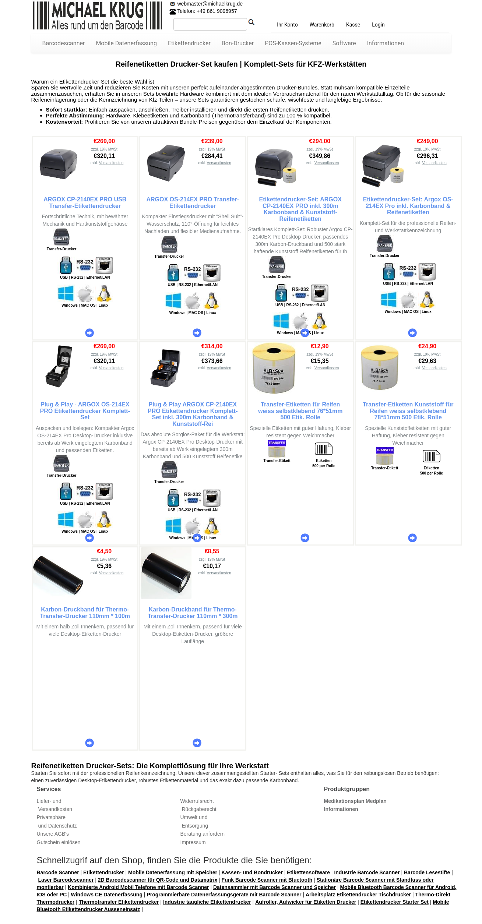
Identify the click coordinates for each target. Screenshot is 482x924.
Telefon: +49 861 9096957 (203, 11)
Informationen (385, 43)
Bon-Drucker (238, 43)
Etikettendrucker (189, 43)
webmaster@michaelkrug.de (209, 4)
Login (378, 25)
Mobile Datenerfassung (126, 43)
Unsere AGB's (53, 834)
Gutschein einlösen (59, 842)
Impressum (193, 842)
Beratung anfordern (202, 834)
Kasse (353, 25)
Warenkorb (322, 25)
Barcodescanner (63, 43)
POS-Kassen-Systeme (293, 43)
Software (344, 43)
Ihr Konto (287, 25)
